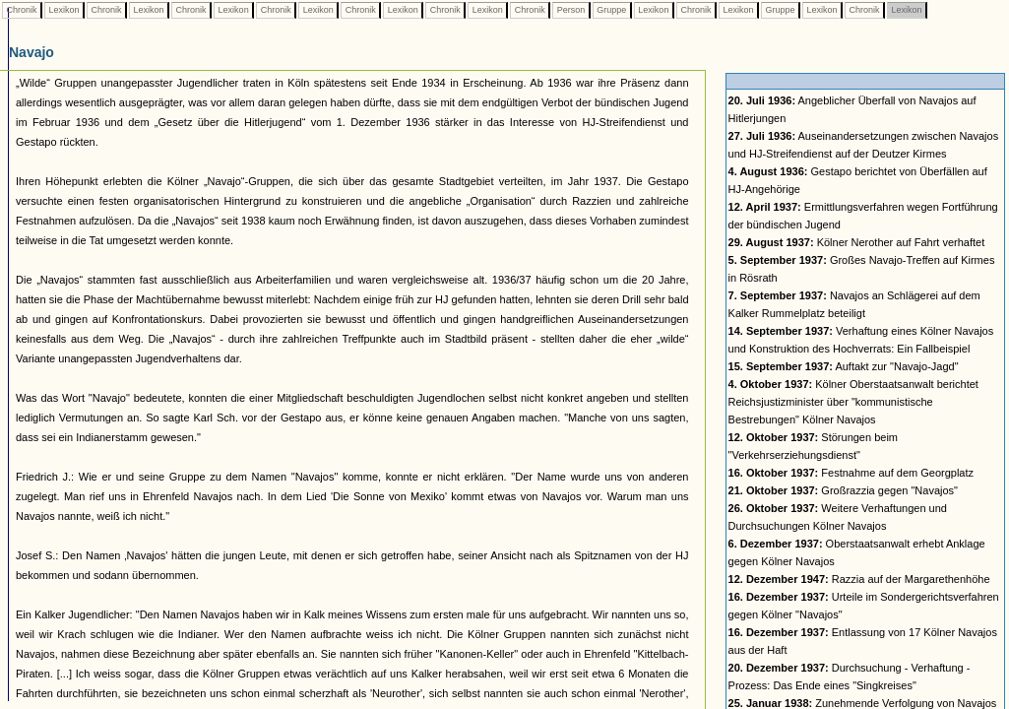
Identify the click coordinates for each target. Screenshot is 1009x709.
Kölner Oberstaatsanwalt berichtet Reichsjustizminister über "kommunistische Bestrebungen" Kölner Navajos (853, 401)
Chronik (21, 10)
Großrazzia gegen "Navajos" (843, 490)
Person (571, 10)
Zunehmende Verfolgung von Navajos (862, 703)
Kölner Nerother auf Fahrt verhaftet (856, 242)
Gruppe (612, 10)
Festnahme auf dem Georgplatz (851, 473)
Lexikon (64, 10)
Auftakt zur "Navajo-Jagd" (843, 366)
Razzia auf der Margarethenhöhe (859, 579)
